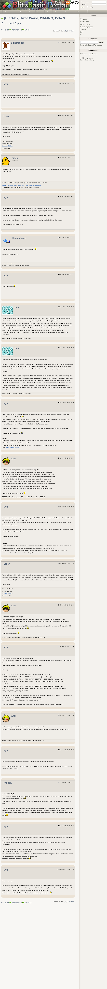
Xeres (15, 158)
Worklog (10, 145)
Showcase (69, 12)
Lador (6, 116)
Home (7, 12)
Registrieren (84, 22)
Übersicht (5, 30)
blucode (4, 263)
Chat (49, 12)
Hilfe (22, 12)
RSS (82, 35)
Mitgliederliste (85, 24)
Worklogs (81, 12)
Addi (13, 458)
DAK (16, 307)
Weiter (71, 31)
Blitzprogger (17, 43)
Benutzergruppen (86, 27)
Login (82, 7)
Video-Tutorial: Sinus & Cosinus (33, 185)
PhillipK (7, 783)
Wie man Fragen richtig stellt (9, 185)
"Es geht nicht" (20, 185)
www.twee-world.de (12, 447)
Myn (5, 84)
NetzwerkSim (22, 263)
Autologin (91, 7)
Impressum (89, 58)
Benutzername (85, 2)
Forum (40, 12)
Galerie (58, 12)
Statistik (83, 29)
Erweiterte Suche (86, 45)
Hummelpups (19, 238)
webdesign (9, 263)
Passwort (83, 4)
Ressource (15, 263)
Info (14, 12)
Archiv (92, 12)
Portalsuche (98, 45)
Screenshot (5, 145)
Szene (31, 12)
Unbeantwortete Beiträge (89, 54)
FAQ (82, 32)
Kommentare (17, 30)
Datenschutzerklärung (87, 60)
